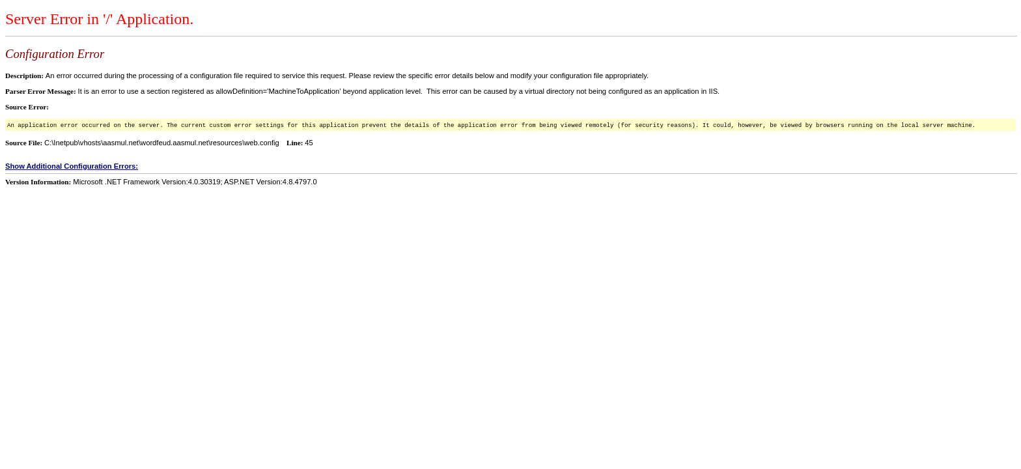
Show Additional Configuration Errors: (71, 166)
